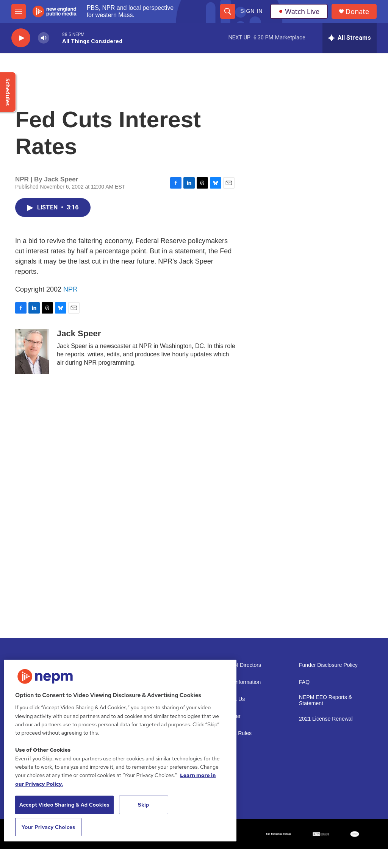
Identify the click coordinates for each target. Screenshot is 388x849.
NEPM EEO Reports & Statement (325, 700)
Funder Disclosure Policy (328, 665)
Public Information (239, 682)
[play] (21, 38)
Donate (357, 12)
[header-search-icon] (227, 11)
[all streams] (349, 38)
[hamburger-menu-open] (18, 11)
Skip (143, 804)
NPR (70, 289)
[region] (120, 750)
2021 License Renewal (326, 719)
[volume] (43, 38)
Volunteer (229, 716)
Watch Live (298, 11)
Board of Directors (239, 665)
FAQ (304, 682)
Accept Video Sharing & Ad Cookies (64, 804)
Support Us (231, 699)
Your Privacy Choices (48, 827)
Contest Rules (235, 733)
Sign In (251, 11)
